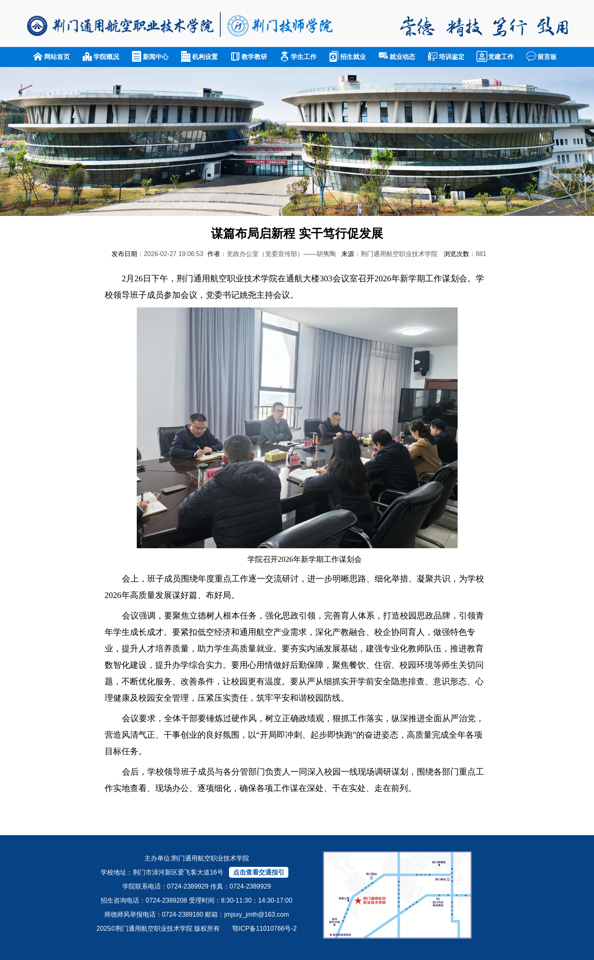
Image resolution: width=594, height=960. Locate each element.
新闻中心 (149, 57)
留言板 (541, 57)
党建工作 (495, 57)
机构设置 (199, 57)
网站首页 (51, 57)
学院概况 (100, 57)
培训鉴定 (445, 57)
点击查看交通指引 (258, 872)
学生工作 (297, 57)
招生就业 (347, 57)
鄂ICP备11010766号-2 (264, 928)
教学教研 (248, 57)
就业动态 (396, 57)
